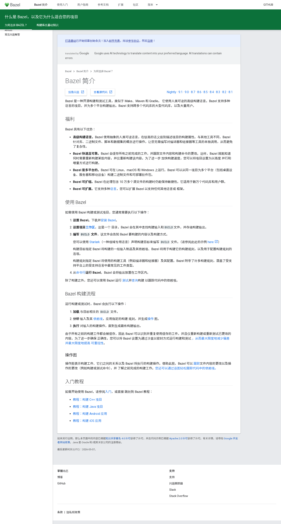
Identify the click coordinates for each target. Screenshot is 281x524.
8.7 (193, 92)
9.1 (180, 92)
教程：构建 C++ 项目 (87, 399)
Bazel (68, 71)
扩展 (120, 4)
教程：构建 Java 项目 (88, 407)
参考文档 (103, 4)
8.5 (206, 92)
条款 (60, 512)
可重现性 (97, 343)
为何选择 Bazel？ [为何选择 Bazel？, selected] (16, 25)
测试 (125, 280)
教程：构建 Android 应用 (90, 414)
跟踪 (197, 363)
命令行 (81, 272)
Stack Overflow (178, 496)
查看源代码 (103, 92)
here (211, 242)
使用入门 (62, 4)
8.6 (199, 92)
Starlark (94, 242)
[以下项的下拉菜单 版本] (158, 4)
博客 (60, 477)
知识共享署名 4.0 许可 (118, 438)
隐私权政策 (73, 512)
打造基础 (70, 40)
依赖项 (98, 319)
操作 (150, 319)
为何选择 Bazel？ (103, 71)
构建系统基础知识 (48, 25)
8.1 (231, 92)
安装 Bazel (108, 220)
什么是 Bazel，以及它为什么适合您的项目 (41, 17)
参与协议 (133, 40)
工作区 (90, 227)
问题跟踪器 (176, 483)
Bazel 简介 (82, 71)
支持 (172, 477)
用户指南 (82, 4)
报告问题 (76, 92)
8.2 (224, 92)
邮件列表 (114, 40)
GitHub (268, 4)
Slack (172, 489)
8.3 (218, 92)
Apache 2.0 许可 (178, 438)
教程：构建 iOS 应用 (87, 421)
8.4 (212, 92)
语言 (113, 189)
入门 (108, 392)
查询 (135, 280)
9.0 (187, 92)
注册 (150, 40)
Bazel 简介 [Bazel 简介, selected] (41, 4)
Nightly (171, 92)
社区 (135, 4)
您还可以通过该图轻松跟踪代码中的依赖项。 (186, 368)
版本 (150, 4)
